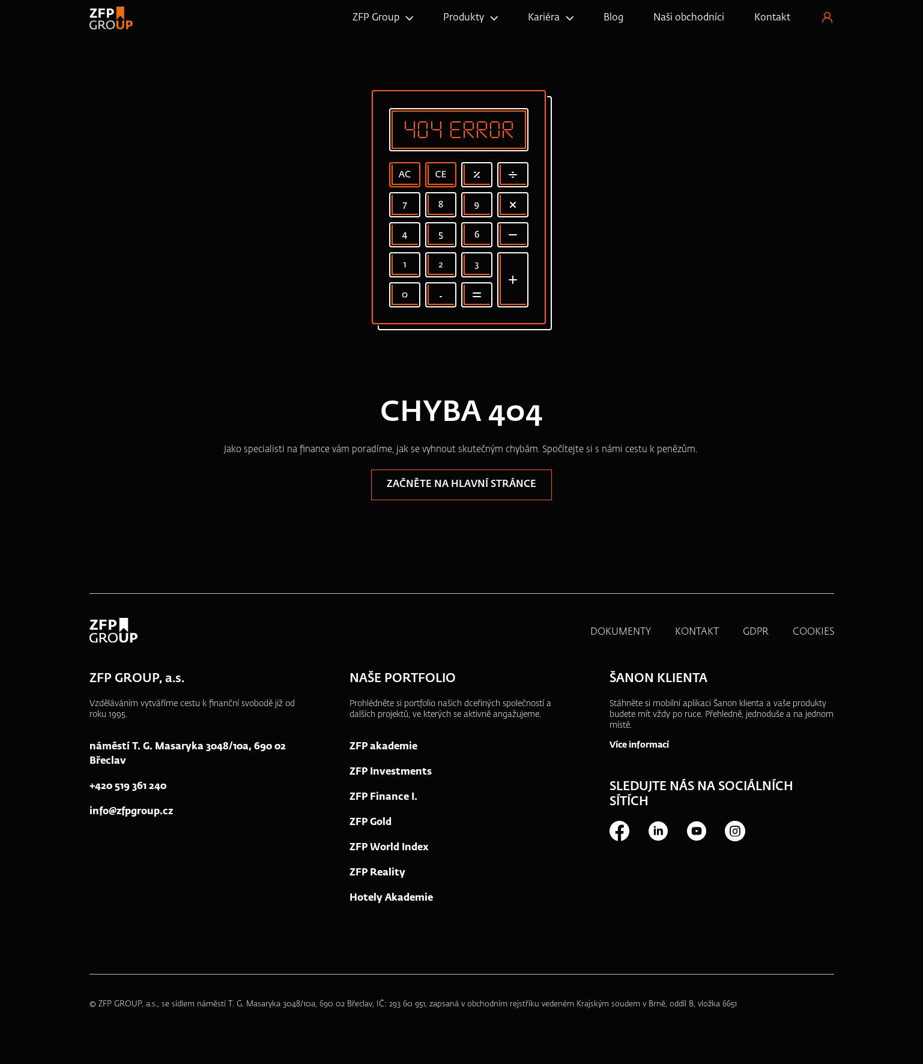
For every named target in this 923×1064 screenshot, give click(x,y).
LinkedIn (657, 833)
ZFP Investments (391, 774)
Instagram (734, 833)
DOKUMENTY (620, 634)
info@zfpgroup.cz (131, 814)
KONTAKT (697, 634)
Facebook (619, 833)
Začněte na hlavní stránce (461, 487)
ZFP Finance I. (383, 800)
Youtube (696, 833)
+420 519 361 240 (127, 789)
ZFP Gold (371, 825)
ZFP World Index (389, 850)
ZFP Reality (377, 875)
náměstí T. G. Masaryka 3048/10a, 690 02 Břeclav (187, 757)
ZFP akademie (383, 749)
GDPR (756, 634)
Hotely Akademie (391, 900)
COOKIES (813, 634)
